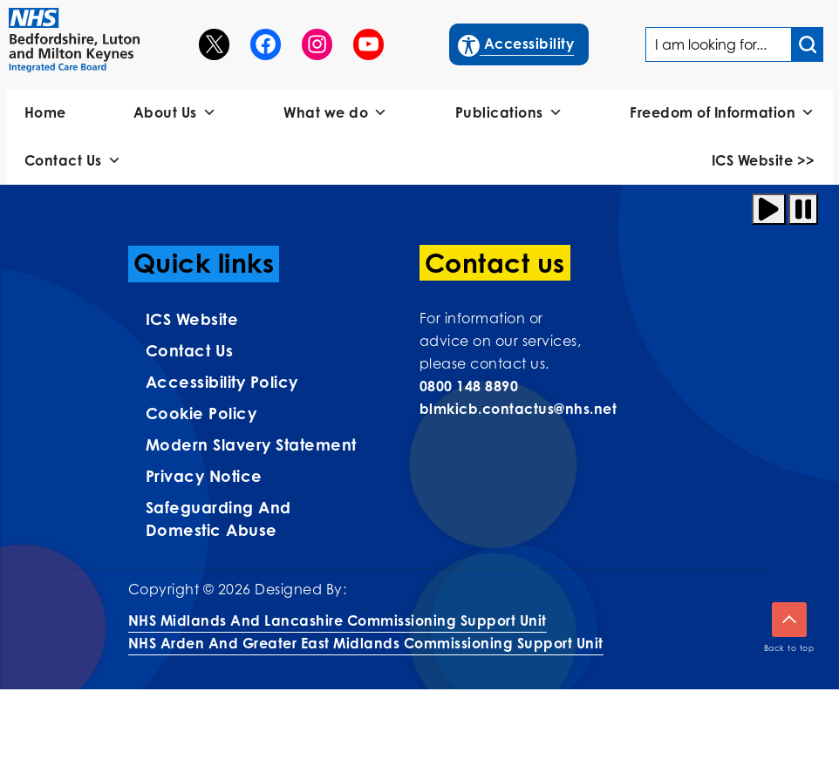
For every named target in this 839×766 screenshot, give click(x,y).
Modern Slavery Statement (251, 444)
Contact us (190, 350)
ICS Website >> (763, 160)
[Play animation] (769, 209)
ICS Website (192, 319)
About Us (175, 113)
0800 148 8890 (469, 386)
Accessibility (516, 41)
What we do (335, 113)
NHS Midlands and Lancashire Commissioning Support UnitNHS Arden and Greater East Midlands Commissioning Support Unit (366, 632)
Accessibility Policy (222, 381)
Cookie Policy (201, 413)
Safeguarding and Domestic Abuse (218, 518)
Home (45, 112)
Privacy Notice (204, 475)
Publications (509, 113)
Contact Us (73, 161)
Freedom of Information (722, 113)
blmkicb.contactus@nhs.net (518, 408)
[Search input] (807, 44)
